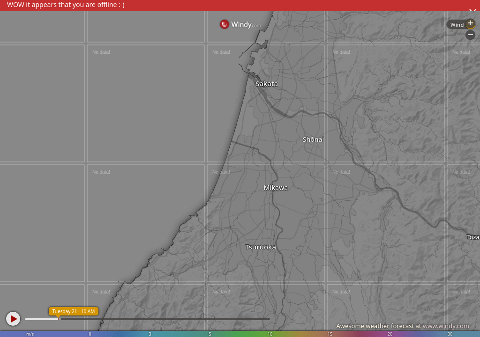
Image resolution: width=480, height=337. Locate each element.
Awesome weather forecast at (402, 326)
